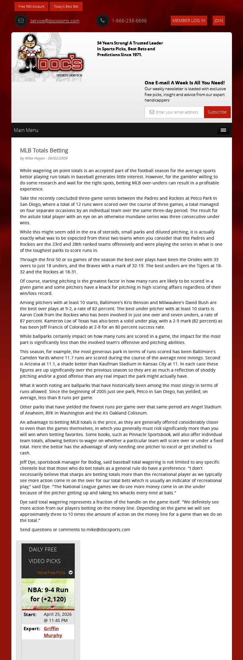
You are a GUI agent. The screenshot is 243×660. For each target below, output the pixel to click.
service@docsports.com (46, 20)
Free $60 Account (35, 7)
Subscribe (217, 66)
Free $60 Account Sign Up (200, 241)
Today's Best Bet (78, 7)
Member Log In (189, 20)
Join (219, 20)
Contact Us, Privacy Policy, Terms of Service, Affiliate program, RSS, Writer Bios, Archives (158, 652)
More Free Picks (204, 131)
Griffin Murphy (207, 187)
